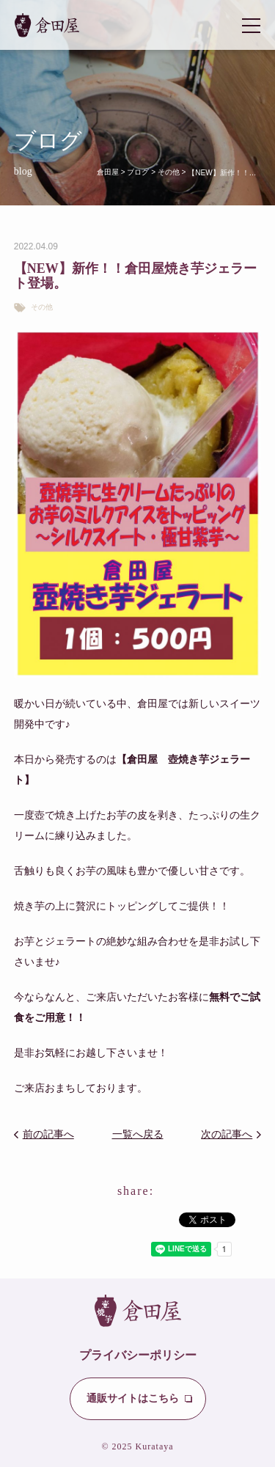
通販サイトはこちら (133, 1398)
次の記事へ (226, 1134)
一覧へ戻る (138, 1134)
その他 (42, 307)
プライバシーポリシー (138, 1355)
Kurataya (155, 1446)
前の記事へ (48, 1134)
